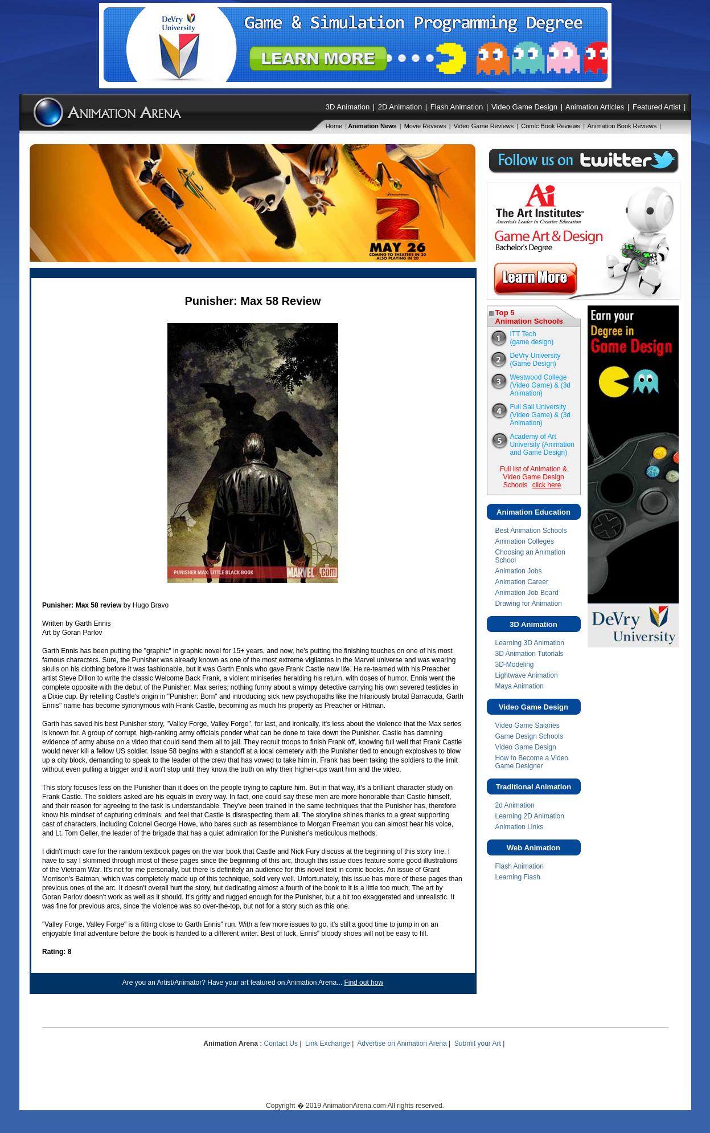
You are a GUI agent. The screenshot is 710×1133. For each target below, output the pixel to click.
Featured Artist (657, 107)
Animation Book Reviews (622, 126)
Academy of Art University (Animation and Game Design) (542, 445)
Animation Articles (594, 107)
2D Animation (400, 107)
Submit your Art (477, 1044)
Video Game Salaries (527, 725)
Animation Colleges (524, 541)
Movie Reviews (425, 126)
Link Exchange (327, 1044)
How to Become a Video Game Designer (532, 762)
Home (334, 126)
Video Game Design (524, 107)
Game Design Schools (529, 736)
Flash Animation (456, 107)
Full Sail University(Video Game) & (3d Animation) (540, 415)
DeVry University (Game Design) (535, 360)
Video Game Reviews (484, 126)
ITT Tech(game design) (532, 338)
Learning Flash (517, 877)
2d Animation (515, 805)
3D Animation (348, 107)
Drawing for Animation (528, 604)
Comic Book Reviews (550, 126)
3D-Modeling (514, 665)
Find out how (363, 983)
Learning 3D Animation (529, 643)
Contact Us (281, 1044)
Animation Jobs (518, 571)
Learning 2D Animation (529, 816)
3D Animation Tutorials (529, 654)
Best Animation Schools (531, 531)
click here (546, 485)
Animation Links (519, 827)
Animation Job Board (527, 593)
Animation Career (521, 582)
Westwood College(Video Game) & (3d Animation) (540, 385)
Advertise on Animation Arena (401, 1044)
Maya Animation (519, 686)
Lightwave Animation (526, 675)
